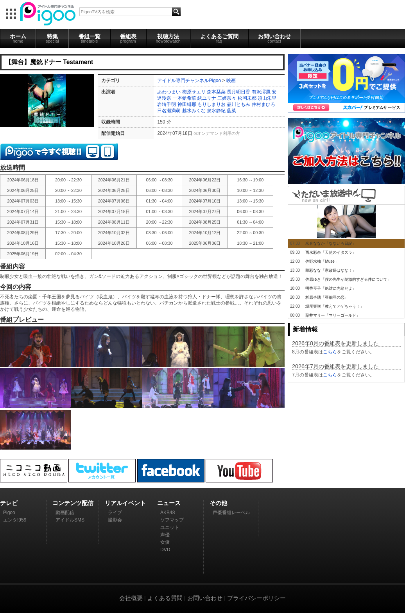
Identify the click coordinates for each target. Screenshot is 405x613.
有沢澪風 (261, 92)
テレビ (9, 503)
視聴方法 (168, 38)
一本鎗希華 (184, 98)
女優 (165, 542)
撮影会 (115, 520)
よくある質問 (165, 598)
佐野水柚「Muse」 (321, 261)
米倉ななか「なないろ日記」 (330, 243)
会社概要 (131, 598)
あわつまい (169, 92)
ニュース (169, 503)
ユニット (169, 527)
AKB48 (167, 512)
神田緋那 (186, 104)
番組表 (128, 38)
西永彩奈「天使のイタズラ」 (330, 252)
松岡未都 (247, 98)
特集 (52, 38)
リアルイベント (125, 503)
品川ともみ (238, 104)
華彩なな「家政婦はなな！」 (330, 270)
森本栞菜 (216, 92)
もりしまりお (211, 104)
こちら (330, 352)
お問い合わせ (274, 38)
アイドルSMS (70, 520)
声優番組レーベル (231, 512)
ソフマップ (172, 520)
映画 (231, 80)
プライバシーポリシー (256, 598)
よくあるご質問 (219, 38)
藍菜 (231, 110)
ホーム (18, 38)
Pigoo (9, 512)
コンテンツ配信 (72, 503)
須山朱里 (267, 98)
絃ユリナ (206, 98)
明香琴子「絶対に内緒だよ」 (330, 288)
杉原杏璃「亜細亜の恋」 (326, 297)
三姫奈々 (226, 98)
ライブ (115, 512)
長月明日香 (238, 92)
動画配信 (65, 512)
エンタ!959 (14, 520)
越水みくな (194, 110)
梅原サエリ (194, 92)
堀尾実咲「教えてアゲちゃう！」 (334, 306)
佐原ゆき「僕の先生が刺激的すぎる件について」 (348, 279)
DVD (165, 549)
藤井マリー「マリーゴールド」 (332, 315)
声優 (165, 535)
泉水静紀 (216, 110)
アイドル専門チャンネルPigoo (189, 80)
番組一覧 (89, 38)
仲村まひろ (263, 104)
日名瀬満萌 (169, 110)
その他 (218, 503)
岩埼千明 (166, 104)
